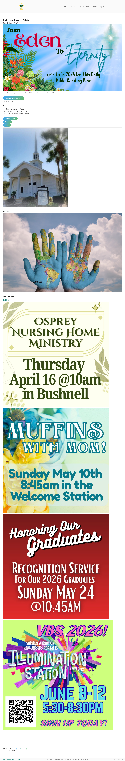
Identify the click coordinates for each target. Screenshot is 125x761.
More (94, 7)
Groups (72, 7)
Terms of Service (6, 759)
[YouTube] (6, 300)
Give (87, 7)
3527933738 (84, 759)
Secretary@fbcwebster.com (72, 759)
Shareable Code (118, 759)
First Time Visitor (10, 119)
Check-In (81, 7)
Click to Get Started (13, 98)
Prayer (7, 125)
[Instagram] (8, 300)
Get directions (21, 749)
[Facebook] (4, 300)
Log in (102, 7)
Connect (7, 122)
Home (65, 7)
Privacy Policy (16, 759)
